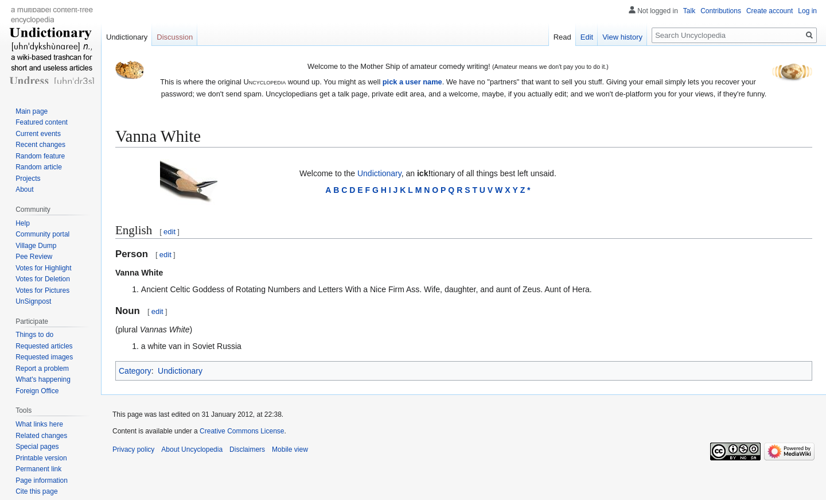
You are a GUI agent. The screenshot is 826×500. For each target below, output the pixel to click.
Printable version (41, 458)
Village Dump (35, 246)
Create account (769, 11)
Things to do (34, 335)
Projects (27, 179)
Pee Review (33, 257)
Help (22, 223)
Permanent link (38, 469)
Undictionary (379, 173)
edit (169, 231)
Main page (31, 111)
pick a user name (412, 81)
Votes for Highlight (43, 268)
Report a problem (42, 369)
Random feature (40, 156)
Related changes (41, 436)
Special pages (37, 447)
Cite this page (36, 491)
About (24, 189)
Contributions (720, 11)
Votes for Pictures (42, 290)
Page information (41, 480)
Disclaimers (247, 449)
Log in (807, 11)
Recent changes (40, 145)
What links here (39, 424)
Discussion (175, 37)
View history (622, 37)
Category (135, 370)
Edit (586, 37)
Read (562, 37)
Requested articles (43, 346)
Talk (689, 11)
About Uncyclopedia (192, 449)
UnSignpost (33, 301)
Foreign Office (37, 391)
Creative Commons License (242, 431)
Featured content (41, 122)
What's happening (43, 379)
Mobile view (290, 449)
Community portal (42, 234)
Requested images (44, 357)
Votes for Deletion (42, 279)
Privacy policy (133, 449)
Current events (38, 134)
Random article (38, 167)
